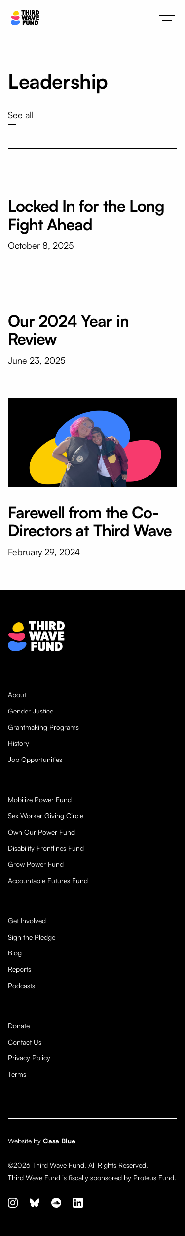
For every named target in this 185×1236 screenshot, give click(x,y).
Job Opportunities (35, 759)
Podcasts (21, 986)
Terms (17, 1074)
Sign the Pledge (31, 937)
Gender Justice (30, 711)
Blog (15, 953)
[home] (22, 18)
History (18, 743)
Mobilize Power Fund (40, 800)
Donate (19, 1026)
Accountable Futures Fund (48, 881)
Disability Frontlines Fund (46, 848)
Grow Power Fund (36, 864)
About (17, 695)
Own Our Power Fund (41, 832)
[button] (167, 18)
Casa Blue (59, 1141)
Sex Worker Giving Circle (45, 816)
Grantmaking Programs (43, 727)
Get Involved (27, 921)
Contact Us (24, 1042)
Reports (19, 969)
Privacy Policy (29, 1058)
